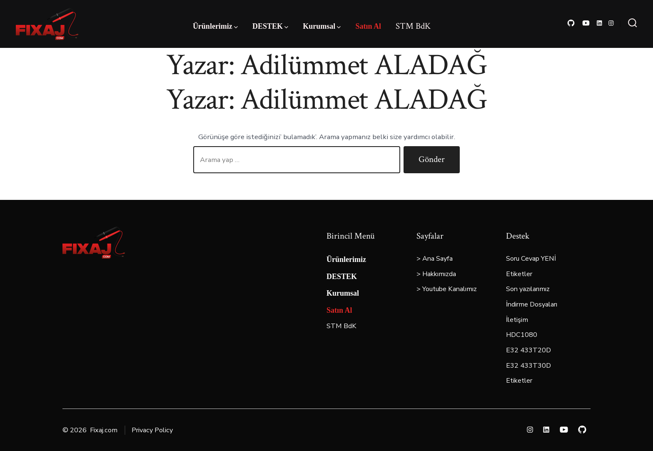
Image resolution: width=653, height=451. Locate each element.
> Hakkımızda (436, 274)
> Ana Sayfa (434, 258)
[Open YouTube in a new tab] (586, 23)
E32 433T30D (528, 365)
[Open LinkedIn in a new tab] (599, 23)
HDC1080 (521, 334)
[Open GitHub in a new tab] (571, 23)
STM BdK (413, 26)
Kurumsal (322, 26)
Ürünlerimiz (215, 26)
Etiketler (519, 274)
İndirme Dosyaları (531, 304)
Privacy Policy (152, 430)
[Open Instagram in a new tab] (611, 23)
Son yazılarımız (528, 289)
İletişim (517, 319)
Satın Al (368, 26)
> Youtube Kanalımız (446, 289)
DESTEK (270, 26)
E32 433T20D (528, 350)
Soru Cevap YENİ (531, 258)
